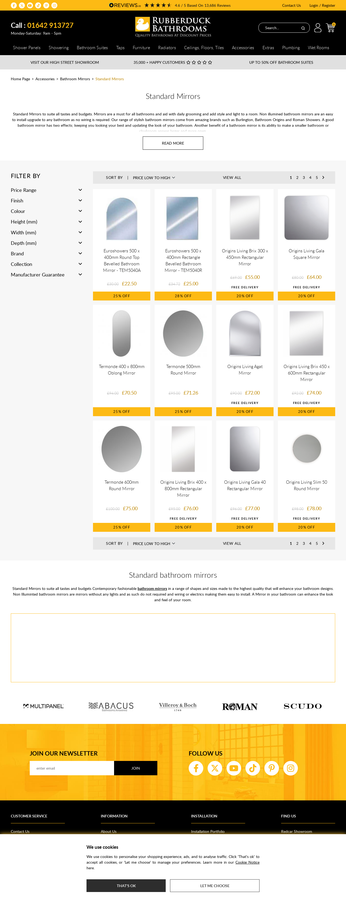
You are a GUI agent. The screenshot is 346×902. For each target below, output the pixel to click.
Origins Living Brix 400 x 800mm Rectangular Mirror (183, 488)
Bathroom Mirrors (75, 78)
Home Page (20, 78)
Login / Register (322, 5)
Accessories (45, 78)
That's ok (126, 885)
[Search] (303, 28)
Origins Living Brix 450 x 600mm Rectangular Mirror (307, 372)
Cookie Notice (247, 862)
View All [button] (232, 177)
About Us (109, 831)
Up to (281, 62)
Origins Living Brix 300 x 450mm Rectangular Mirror (245, 257)
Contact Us (291, 5)
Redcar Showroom (296, 831)
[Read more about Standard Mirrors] (173, 143)
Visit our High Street (65, 62)
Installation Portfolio (208, 831)
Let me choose (214, 885)
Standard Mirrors (109, 78)
